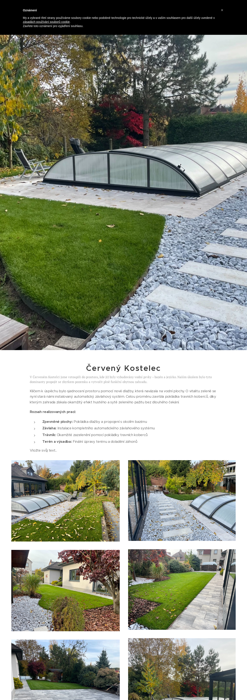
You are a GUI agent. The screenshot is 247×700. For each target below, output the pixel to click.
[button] (222, 10)
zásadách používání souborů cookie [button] (46, 21)
